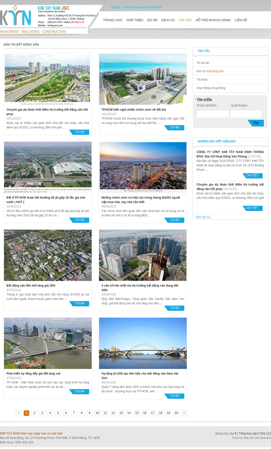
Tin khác (202, 79)
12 (113, 413)
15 (136, 413)
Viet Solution (262, 438)
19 (168, 413)
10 (97, 413)
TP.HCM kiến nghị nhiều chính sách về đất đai (134, 109)
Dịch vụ (168, 20)
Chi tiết (80, 132)
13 (121, 413)
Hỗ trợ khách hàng (213, 20)
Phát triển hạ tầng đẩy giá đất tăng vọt (33, 373)
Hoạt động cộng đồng (211, 88)
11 (105, 413)
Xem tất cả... (203, 217)
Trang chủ (112, 20)
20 (176, 413)
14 (129, 413)
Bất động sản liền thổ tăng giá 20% (30, 285)
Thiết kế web (241, 438)
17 (152, 413)
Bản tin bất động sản (210, 71)
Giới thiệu (134, 20)
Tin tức (185, 20)
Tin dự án (203, 63)
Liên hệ (241, 20)
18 (160, 413)
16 (144, 413)
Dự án (152, 20)
